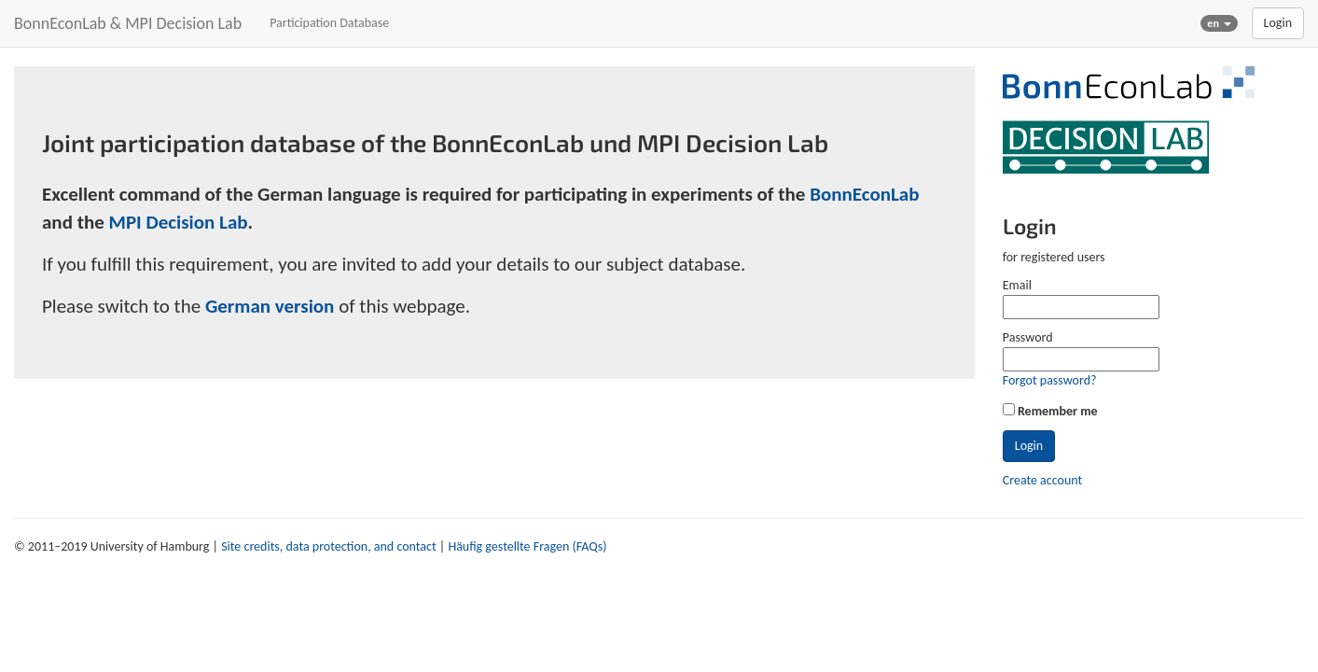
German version (270, 306)
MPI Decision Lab (178, 222)
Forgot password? (1050, 380)
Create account (1042, 480)
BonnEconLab (864, 194)
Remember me (1058, 411)
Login (1278, 23)
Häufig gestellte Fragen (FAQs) (527, 546)
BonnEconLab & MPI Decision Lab (128, 23)
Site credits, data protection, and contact (328, 546)
